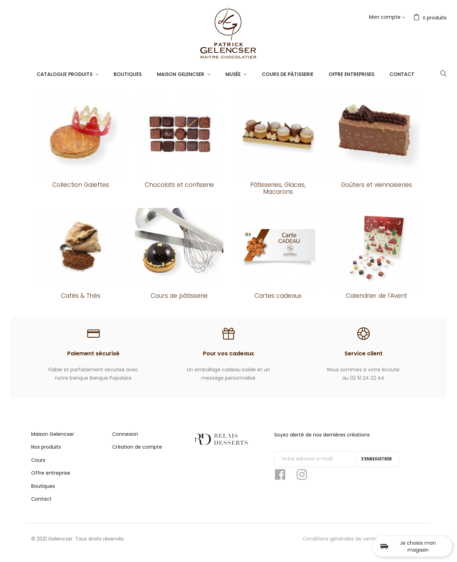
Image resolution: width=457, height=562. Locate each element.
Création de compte (137, 454)
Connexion (125, 441)
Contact (41, 506)
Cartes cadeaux (278, 296)
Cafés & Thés (80, 296)
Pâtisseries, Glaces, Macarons (278, 188)
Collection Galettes (80, 185)
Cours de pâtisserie (179, 296)
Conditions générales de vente (340, 546)
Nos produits (46, 454)
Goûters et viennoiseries (376, 185)
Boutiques (43, 493)
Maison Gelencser (52, 441)
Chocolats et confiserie (179, 185)
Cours (38, 467)
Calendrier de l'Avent (376, 296)
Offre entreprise (50, 480)
